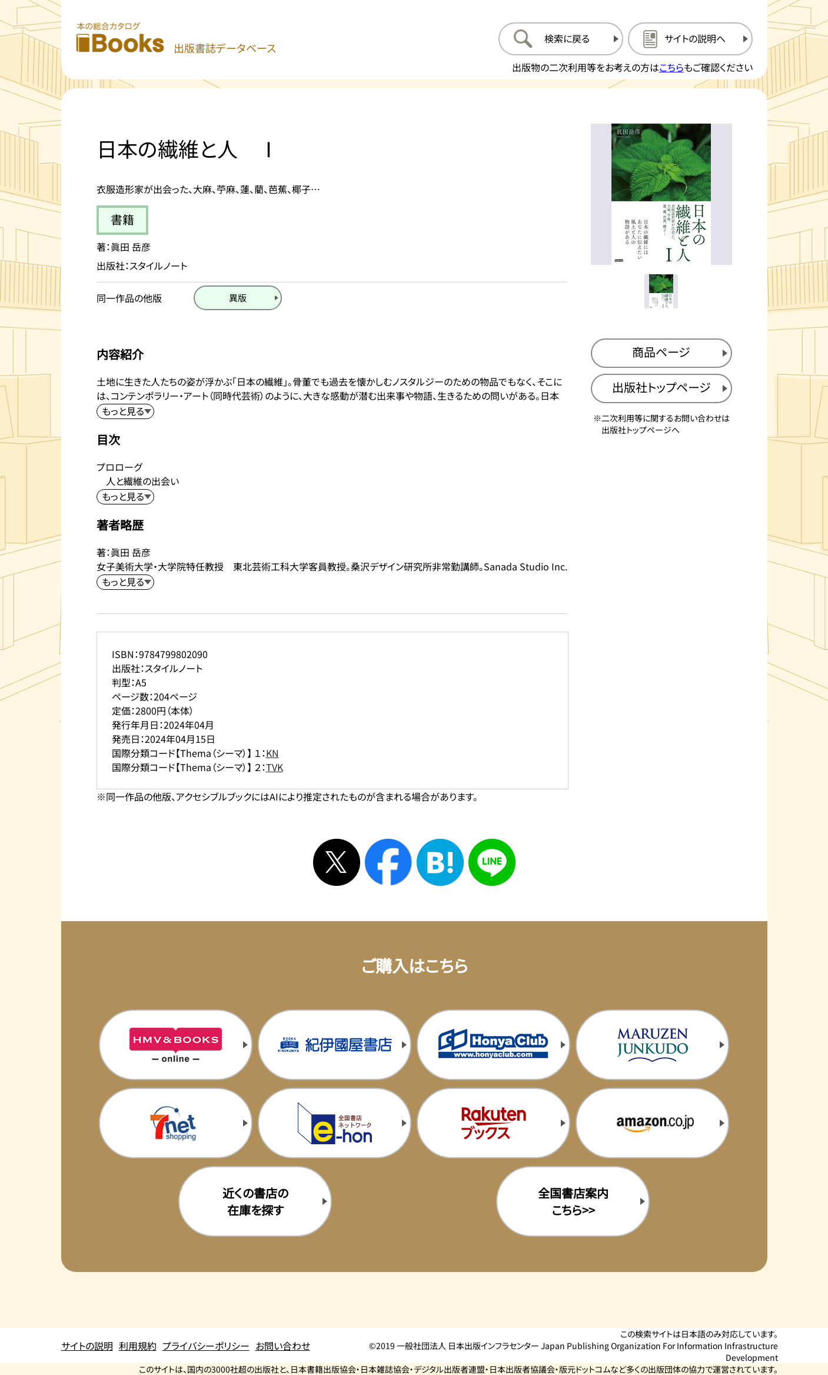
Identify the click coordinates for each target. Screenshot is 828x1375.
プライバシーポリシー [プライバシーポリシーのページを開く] (206, 1346)
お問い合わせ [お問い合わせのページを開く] (282, 1346)
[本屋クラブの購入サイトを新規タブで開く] (493, 1044)
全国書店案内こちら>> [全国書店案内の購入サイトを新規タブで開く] (573, 1201)
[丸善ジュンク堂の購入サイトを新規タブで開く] (652, 1044)
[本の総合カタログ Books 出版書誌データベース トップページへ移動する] (176, 38)
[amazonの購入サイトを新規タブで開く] (652, 1123)
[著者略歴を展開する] (125, 582)
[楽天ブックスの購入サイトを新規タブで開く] (493, 1123)
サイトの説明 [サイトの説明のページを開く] (87, 1346)
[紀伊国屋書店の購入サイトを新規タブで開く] (334, 1044)
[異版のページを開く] (238, 297)
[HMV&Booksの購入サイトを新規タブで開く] (175, 1044)
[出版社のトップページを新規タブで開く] (661, 388)
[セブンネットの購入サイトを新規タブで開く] (175, 1123)
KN (272, 753)
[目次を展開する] (125, 496)
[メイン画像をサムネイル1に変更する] (661, 291)
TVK (274, 767)
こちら (671, 67)
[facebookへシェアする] (388, 862)
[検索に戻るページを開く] (560, 38)
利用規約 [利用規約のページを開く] (138, 1346)
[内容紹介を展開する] (125, 411)
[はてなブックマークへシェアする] (440, 862)
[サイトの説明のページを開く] (690, 38)
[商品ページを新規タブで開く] (661, 353)
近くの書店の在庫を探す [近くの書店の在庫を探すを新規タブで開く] (255, 1201)
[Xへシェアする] (336, 862)
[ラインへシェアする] (492, 862)
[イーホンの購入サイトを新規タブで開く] (334, 1123)
